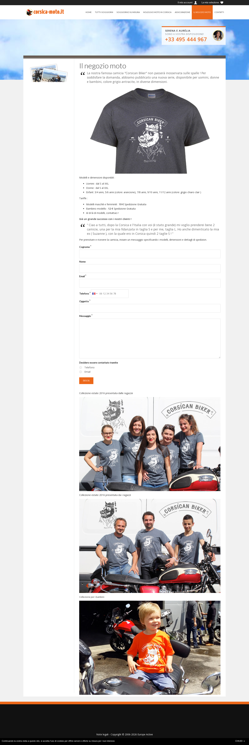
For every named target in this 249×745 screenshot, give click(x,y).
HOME (85, 12)
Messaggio (85, 315)
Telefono (84, 293)
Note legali (102, 734)
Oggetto (84, 301)
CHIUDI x (240, 741)
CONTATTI (219, 12)
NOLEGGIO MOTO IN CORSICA (155, 12)
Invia (86, 380)
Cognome (85, 246)
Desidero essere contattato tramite (98, 362)
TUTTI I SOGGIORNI (101, 12)
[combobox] (94, 293)
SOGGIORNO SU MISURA (126, 12)
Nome (82, 261)
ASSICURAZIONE (181, 12)
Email (82, 276)
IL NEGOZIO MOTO (202, 12)
